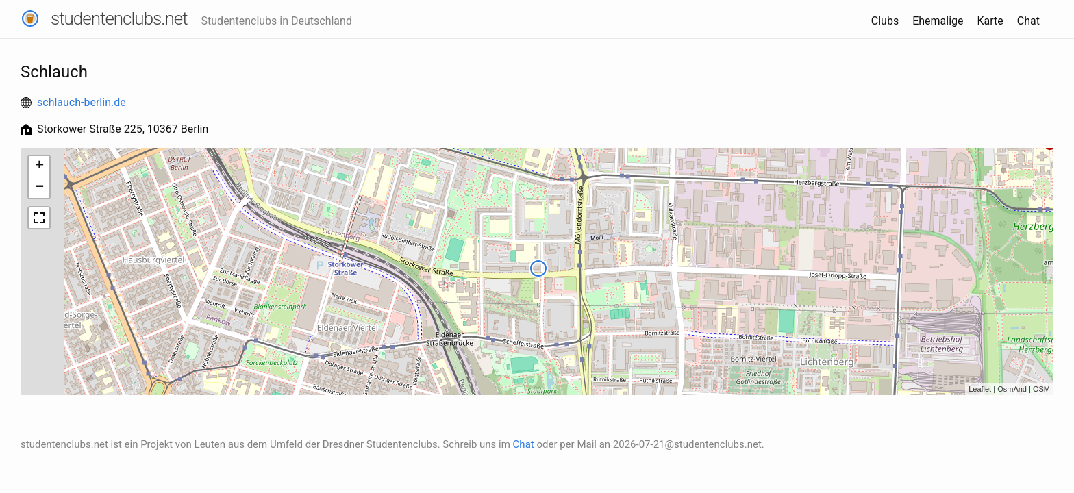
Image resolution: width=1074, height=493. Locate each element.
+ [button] (39, 166)
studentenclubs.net (119, 18)
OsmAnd (1012, 389)
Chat (1028, 20)
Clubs (885, 20)
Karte (990, 20)
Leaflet (980, 389)
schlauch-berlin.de (81, 102)
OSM (1041, 389)
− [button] (39, 187)
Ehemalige (937, 20)
